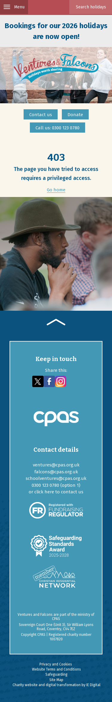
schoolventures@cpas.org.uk (56, 478)
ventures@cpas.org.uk (56, 465)
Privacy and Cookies (55, 664)
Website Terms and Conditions (56, 669)
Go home (56, 189)
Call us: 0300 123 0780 (57, 128)
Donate (75, 114)
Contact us (40, 114)
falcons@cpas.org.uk (56, 471)
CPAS (56, 619)
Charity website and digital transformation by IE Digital (56, 685)
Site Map (56, 680)
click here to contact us (58, 492)
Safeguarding (56, 674)
